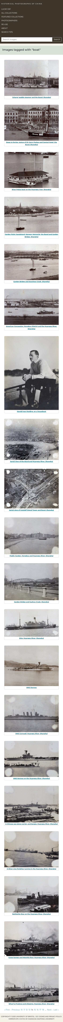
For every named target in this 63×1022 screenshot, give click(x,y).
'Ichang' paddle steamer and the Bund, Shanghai (31, 97)
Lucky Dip (6, 9)
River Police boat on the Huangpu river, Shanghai (31, 189)
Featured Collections (12, 17)
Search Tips (7, 32)
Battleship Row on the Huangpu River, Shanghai (31, 914)
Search (57, 39)
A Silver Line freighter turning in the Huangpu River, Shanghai (31, 869)
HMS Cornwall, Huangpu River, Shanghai (31, 734)
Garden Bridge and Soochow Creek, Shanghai (31, 281)
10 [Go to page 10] (22, 1010)
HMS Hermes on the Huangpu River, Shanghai (31, 778)
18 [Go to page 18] (43, 1010)
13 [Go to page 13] (29, 1010)
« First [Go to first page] (7, 1010)
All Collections (9, 13)
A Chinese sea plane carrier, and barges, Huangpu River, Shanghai (31, 824)
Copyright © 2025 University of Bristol (18, 1016)
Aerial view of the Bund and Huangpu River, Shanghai (31, 461)
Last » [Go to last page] (56, 1010)
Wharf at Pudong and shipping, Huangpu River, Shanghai (31, 1004)
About (4, 28)
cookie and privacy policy (50, 1016)
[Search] (26, 39)
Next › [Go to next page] (49, 1010)
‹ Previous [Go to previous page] (15, 1010)
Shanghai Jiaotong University (41, 1019)
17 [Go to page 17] (40, 1010)
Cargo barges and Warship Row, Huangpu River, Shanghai (31, 957)
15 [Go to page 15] (35, 1010)
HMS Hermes (31, 687)
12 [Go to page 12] (27, 1010)
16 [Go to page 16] (38, 1010)
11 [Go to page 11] (24, 1010)
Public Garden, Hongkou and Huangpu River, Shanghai (31, 556)
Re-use (4, 24)
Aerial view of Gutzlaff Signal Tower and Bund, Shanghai (31, 510)
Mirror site (14, 1019)
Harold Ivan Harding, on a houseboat (31, 411)
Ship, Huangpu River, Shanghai (31, 638)
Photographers (9, 21)
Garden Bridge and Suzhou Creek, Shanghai (31, 602)
